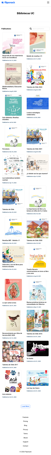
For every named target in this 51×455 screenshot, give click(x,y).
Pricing (25, 421)
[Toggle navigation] (48, 2)
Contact (25, 446)
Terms (25, 434)
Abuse (25, 438)
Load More (25, 406)
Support (25, 442)
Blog (25, 425)
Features (25, 417)
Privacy (25, 429)
